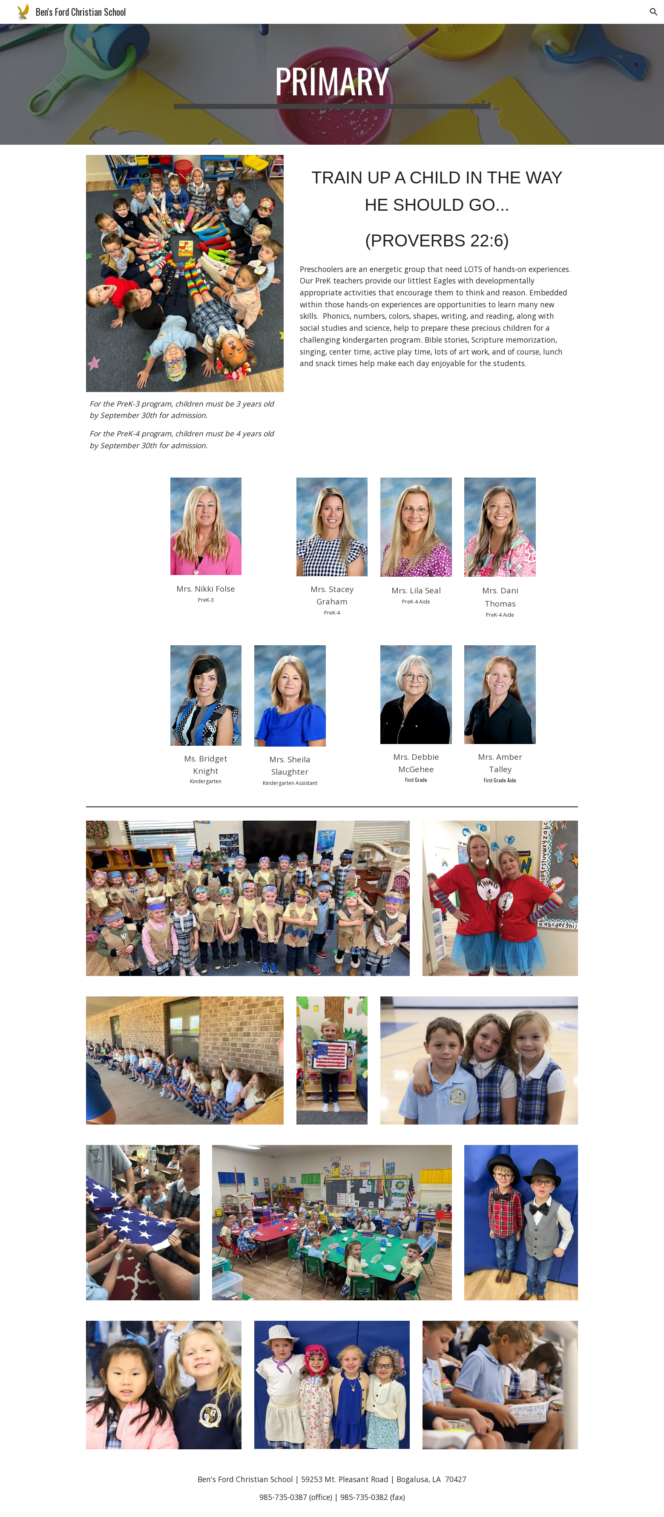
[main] (332, 84)
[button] (654, 12)
